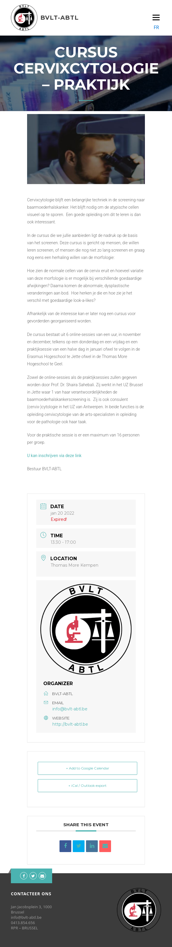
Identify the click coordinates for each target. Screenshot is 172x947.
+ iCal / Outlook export (87, 785)
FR (156, 27)
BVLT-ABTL (59, 17)
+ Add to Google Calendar (87, 768)
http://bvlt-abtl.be (70, 724)
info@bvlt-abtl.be (69, 709)
